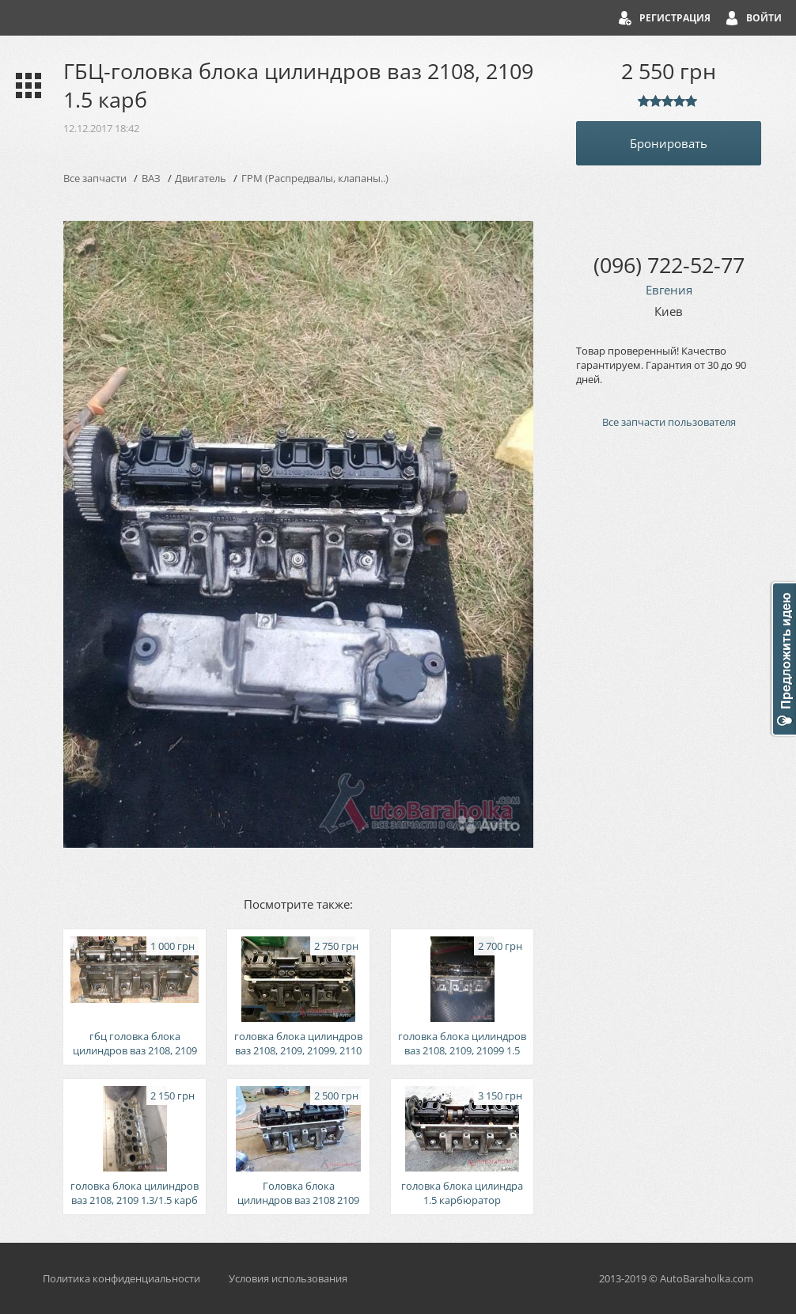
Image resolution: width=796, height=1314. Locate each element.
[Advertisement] (668, 709)
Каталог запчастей (25, 85)
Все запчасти (95, 178)
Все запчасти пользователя (669, 422)
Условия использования (288, 1278)
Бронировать (668, 143)
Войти (764, 18)
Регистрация (675, 18)
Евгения (669, 290)
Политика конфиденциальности (121, 1278)
